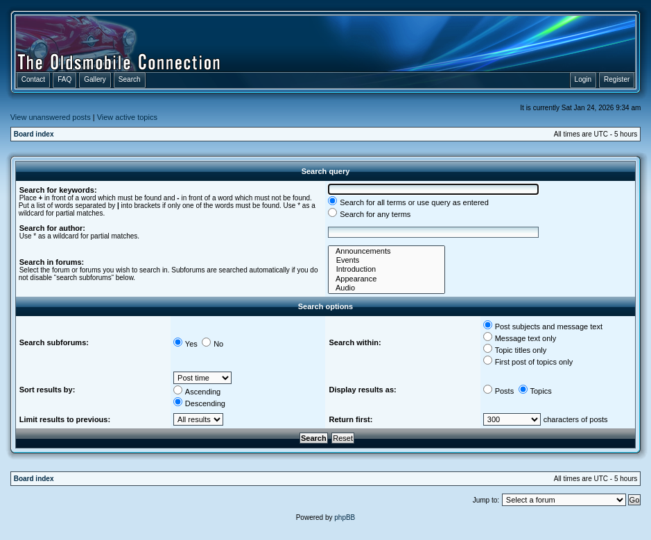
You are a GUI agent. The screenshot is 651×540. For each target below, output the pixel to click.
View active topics (127, 117)
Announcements (386, 251)
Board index (34, 134)
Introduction (386, 269)
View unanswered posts (50, 117)
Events (386, 260)
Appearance (386, 279)
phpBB (344, 517)
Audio (386, 288)
